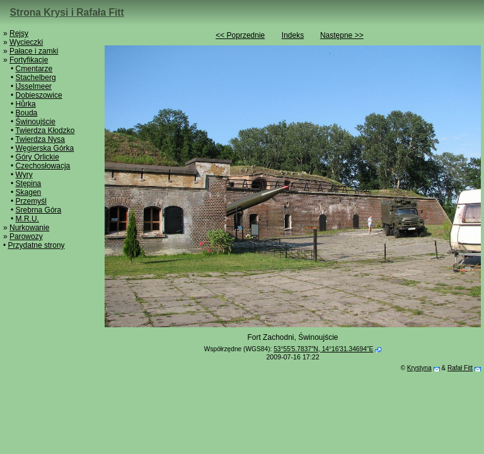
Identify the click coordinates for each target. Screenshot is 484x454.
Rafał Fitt (460, 367)
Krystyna (419, 367)
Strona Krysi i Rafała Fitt (67, 12)
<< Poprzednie (240, 35)
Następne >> (342, 35)
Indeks (293, 35)
